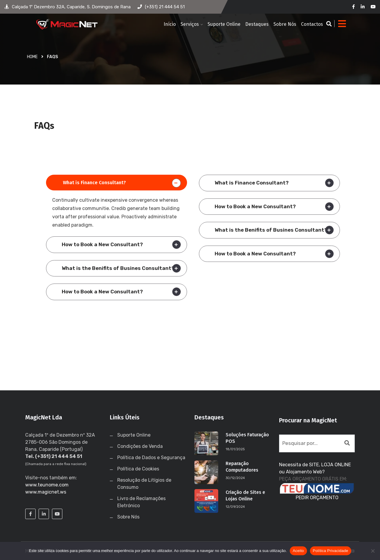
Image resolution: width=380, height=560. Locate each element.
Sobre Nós (284, 24)
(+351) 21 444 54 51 (161, 6)
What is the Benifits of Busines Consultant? (118, 268)
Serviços (189, 24)
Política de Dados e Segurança (151, 457)
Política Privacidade (330, 550)
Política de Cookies (138, 469)
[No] (373, 551)
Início (170, 24)
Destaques (257, 24)
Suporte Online (224, 24)
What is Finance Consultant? (94, 182)
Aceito (298, 550)
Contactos (312, 24)
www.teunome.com (47, 485)
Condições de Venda (140, 446)
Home (32, 56)
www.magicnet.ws (45, 492)
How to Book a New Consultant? (102, 244)
